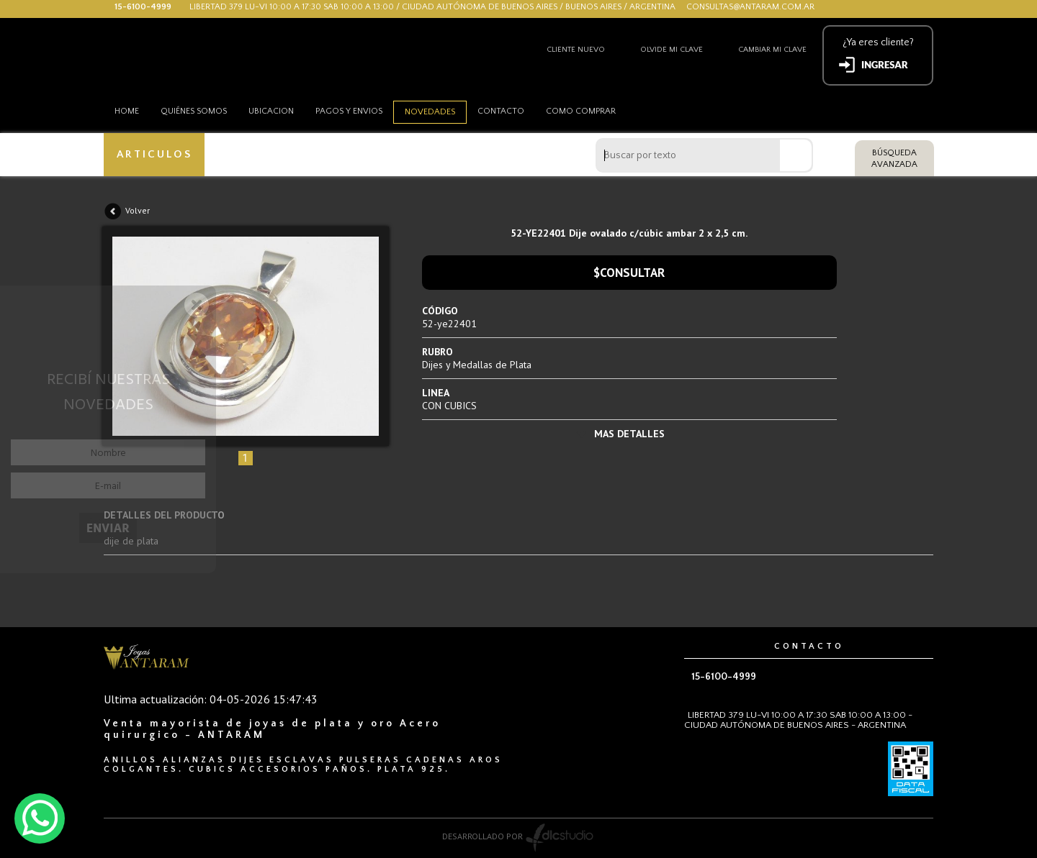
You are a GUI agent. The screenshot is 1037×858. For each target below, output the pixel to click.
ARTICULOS (154, 154)
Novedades (430, 112)
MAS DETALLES (629, 433)
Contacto (500, 111)
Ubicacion (271, 111)
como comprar (581, 111)
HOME (127, 111)
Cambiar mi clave (772, 49)
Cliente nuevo (576, 49)
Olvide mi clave (671, 49)
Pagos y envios (348, 111)
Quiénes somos (194, 111)
